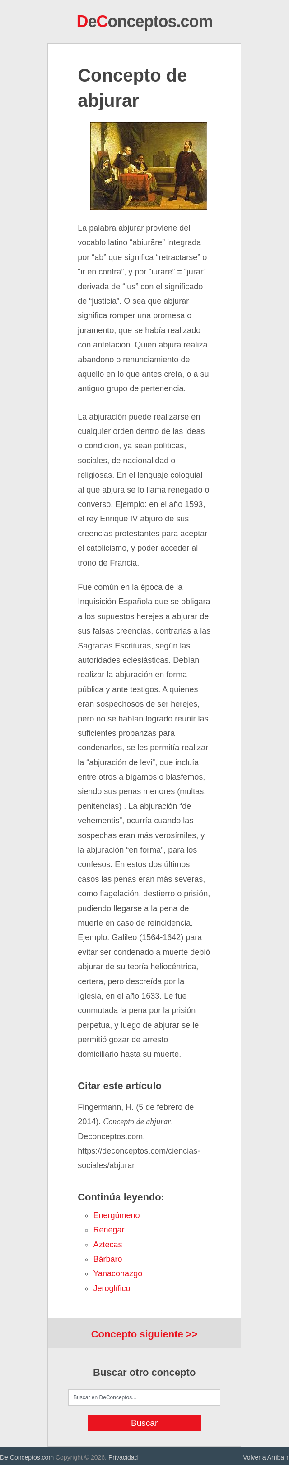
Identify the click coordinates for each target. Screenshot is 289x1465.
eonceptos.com (144, 21)
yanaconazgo (117, 1273)
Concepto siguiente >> (144, 1334)
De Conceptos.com (27, 1457)
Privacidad (123, 1457)
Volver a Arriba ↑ (266, 1457)
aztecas (107, 1244)
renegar (108, 1229)
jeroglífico (111, 1288)
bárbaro (107, 1259)
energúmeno (116, 1215)
